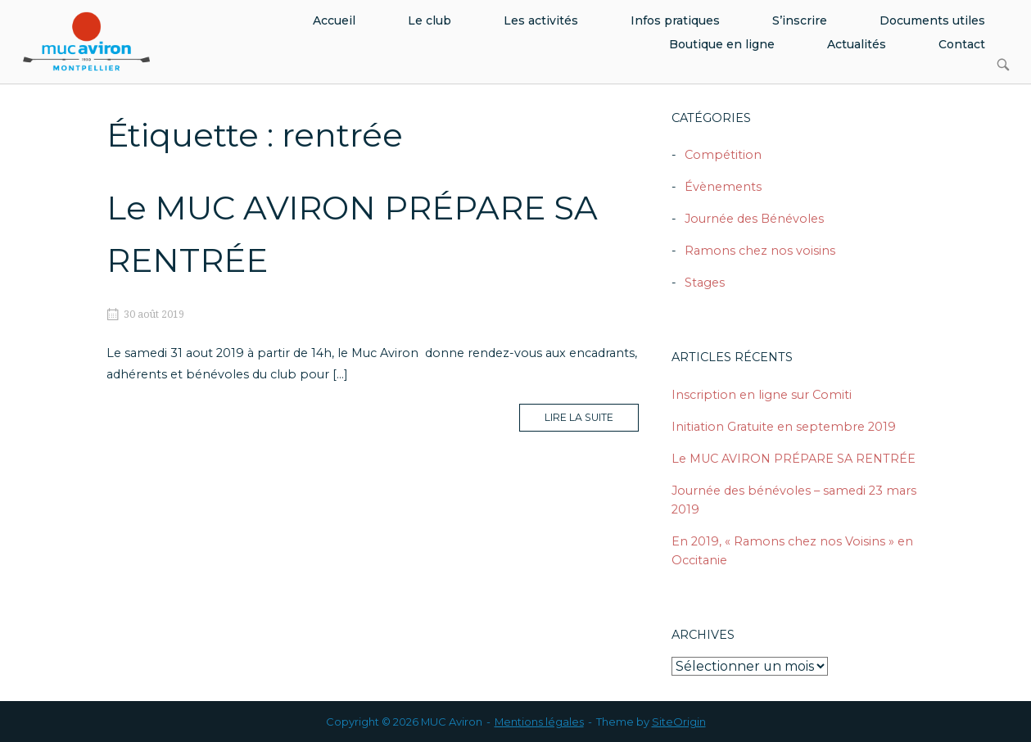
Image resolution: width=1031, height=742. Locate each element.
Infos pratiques (675, 20)
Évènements (723, 186)
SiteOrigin (679, 721)
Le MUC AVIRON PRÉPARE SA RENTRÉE (794, 458)
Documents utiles (932, 20)
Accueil (334, 20)
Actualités (856, 44)
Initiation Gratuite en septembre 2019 (784, 426)
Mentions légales (539, 721)
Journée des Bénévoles (754, 218)
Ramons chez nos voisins (760, 250)
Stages (705, 282)
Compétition (723, 154)
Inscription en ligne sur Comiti (762, 394)
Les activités (541, 20)
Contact (961, 44)
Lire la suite (592, 421)
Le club (429, 20)
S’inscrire (799, 20)
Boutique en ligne (722, 44)
